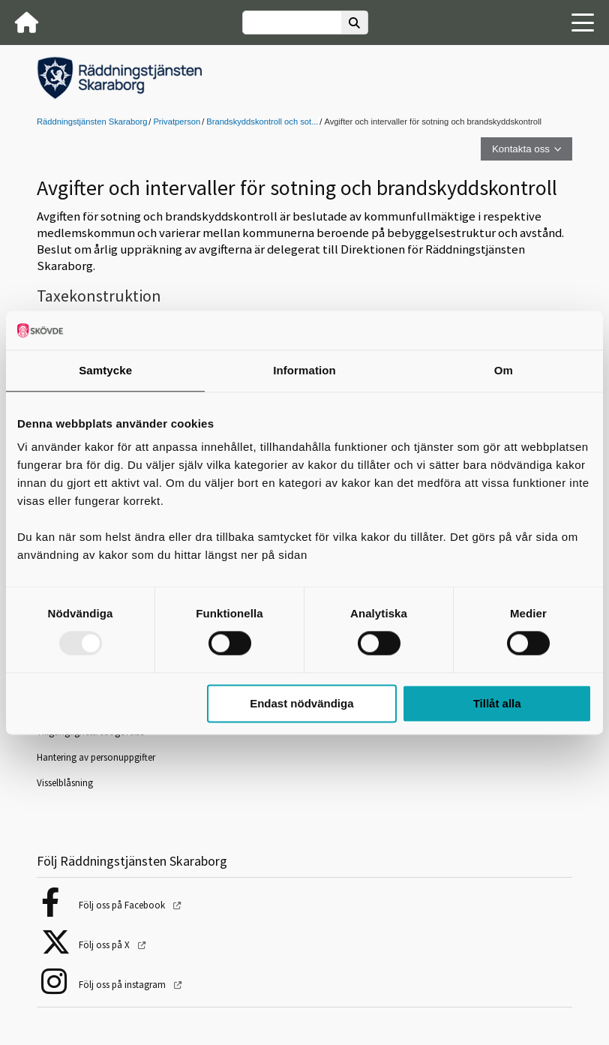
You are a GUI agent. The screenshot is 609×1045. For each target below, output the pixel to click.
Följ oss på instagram (123, 984)
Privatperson (176, 121)
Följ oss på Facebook (123, 905)
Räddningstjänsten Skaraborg (92, 121)
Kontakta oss (521, 149)
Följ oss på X (105, 944)
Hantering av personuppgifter (96, 757)
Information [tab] (304, 370)
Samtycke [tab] (105, 370)
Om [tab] (503, 370)
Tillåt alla (497, 703)
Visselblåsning (65, 782)
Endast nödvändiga (301, 703)
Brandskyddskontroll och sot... (262, 121)
